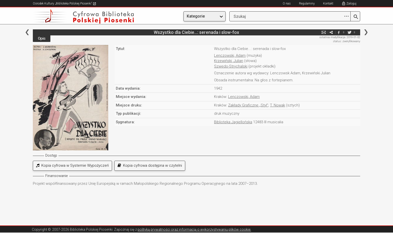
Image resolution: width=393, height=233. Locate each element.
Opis (41, 38)
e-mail (323, 32)
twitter (349, 32)
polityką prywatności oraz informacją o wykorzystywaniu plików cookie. (194, 229)
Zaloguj (351, 3)
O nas (287, 3)
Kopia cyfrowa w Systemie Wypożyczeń (72, 165)
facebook (338, 32)
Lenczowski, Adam (230, 55)
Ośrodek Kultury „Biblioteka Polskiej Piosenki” (64, 3)
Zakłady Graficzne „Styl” (248, 105)
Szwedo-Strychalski (230, 66)
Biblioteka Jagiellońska (233, 122)
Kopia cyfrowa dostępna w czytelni (150, 165)
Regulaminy (307, 3)
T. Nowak (277, 105)
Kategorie (196, 16)
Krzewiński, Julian (228, 61)
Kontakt (328, 3)
